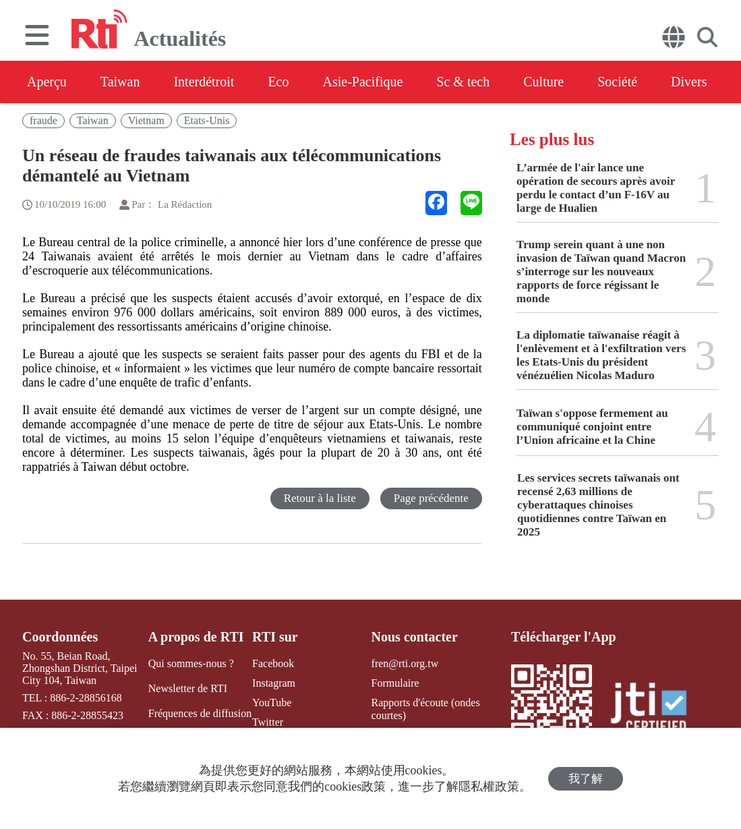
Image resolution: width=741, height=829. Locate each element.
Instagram (273, 683)
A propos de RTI (196, 636)
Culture (543, 81)
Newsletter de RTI (187, 688)
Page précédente (431, 498)
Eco (278, 81)
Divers (689, 81)
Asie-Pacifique (363, 81)
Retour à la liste (320, 498)
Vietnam (146, 120)
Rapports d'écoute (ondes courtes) (426, 709)
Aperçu (47, 81)
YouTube (271, 702)
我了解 (585, 778)
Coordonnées (60, 636)
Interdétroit (203, 81)
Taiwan (120, 81)
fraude (43, 120)
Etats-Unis (207, 120)
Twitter (267, 722)
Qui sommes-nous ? (191, 663)
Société (617, 81)
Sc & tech (463, 81)
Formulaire (395, 683)
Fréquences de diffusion (199, 713)
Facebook (273, 663)
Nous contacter (415, 636)
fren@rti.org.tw (405, 663)
